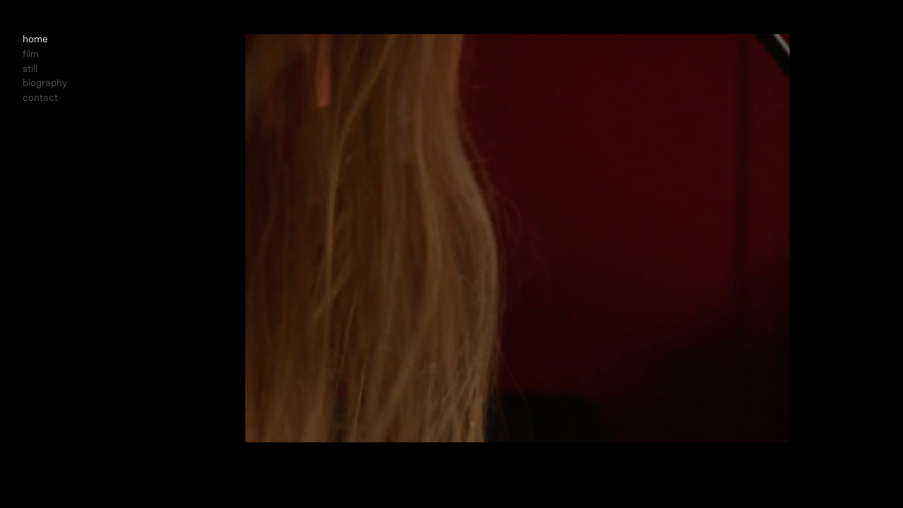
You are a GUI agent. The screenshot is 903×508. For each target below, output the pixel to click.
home (35, 39)
